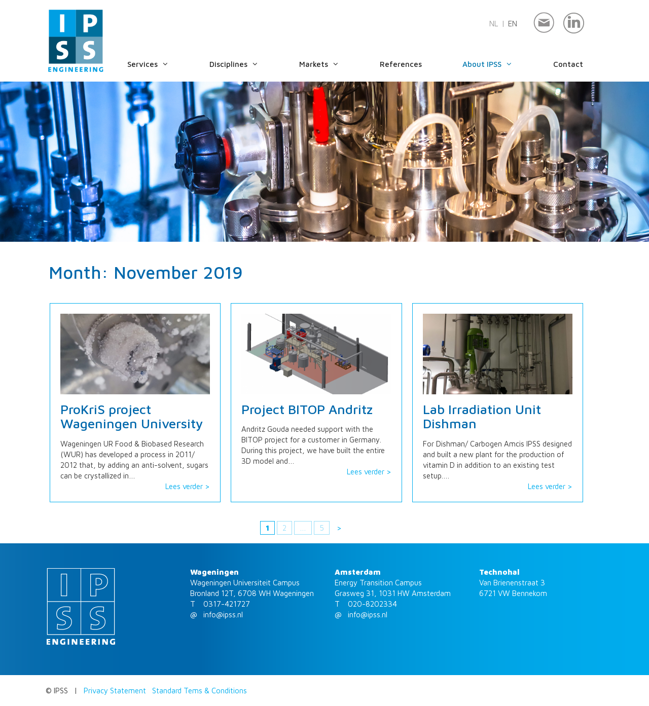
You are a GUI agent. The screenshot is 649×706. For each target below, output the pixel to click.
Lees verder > (187, 486)
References (401, 64)
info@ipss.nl (223, 614)
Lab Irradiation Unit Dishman (482, 416)
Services (158, 64)
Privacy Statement (115, 690)
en (512, 23)
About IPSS (497, 64)
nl (493, 23)
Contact (568, 64)
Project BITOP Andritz (307, 409)
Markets (329, 64)
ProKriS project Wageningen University (131, 416)
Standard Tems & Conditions (199, 690)
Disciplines (244, 64)
